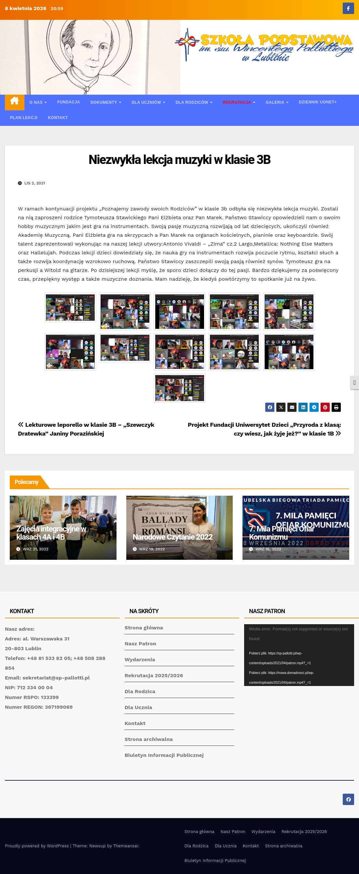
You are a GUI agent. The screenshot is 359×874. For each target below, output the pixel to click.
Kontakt (58, 117)
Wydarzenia (140, 659)
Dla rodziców (193, 102)
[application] (299, 655)
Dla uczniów (146, 102)
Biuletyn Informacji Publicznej (164, 755)
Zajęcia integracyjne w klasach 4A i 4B (51, 533)
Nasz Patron (141, 643)
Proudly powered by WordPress (37, 845)
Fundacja (68, 102)
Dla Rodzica (140, 691)
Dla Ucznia (138, 707)
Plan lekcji (23, 117)
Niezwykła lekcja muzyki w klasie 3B (179, 160)
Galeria (275, 102)
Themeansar (125, 845)
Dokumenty (104, 102)
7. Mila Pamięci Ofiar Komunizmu (281, 533)
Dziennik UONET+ (318, 102)
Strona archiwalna (149, 739)
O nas (37, 102)
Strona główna (144, 628)
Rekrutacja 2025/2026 (154, 675)
